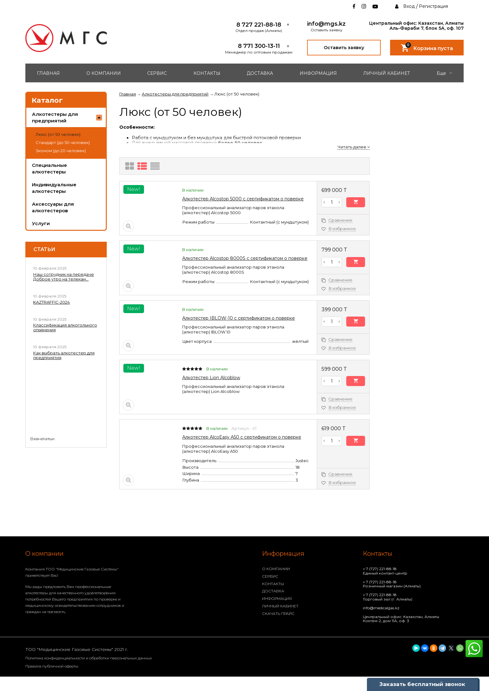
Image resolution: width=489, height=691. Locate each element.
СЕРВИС (157, 73)
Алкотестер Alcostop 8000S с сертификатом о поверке (244, 258)
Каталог (47, 100)
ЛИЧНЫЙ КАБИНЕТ (386, 73)
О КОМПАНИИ (103, 73)
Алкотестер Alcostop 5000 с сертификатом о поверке (243, 199)
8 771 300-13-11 (259, 46)
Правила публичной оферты (51, 666)
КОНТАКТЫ (206, 73)
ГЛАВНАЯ (48, 73)
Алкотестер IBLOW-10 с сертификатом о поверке (238, 318)
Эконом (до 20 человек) (61, 150)
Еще (444, 73)
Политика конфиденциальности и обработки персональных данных (88, 658)
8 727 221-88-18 (258, 25)
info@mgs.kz (326, 24)
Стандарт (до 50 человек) (63, 142)
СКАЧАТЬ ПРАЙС (278, 613)
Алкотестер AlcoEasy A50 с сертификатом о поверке (241, 437)
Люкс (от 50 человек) (58, 134)
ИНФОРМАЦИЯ (318, 73)
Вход (409, 6)
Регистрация (433, 6)
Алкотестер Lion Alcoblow (211, 377)
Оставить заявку (344, 47)
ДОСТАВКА (260, 73)
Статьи (44, 249)
